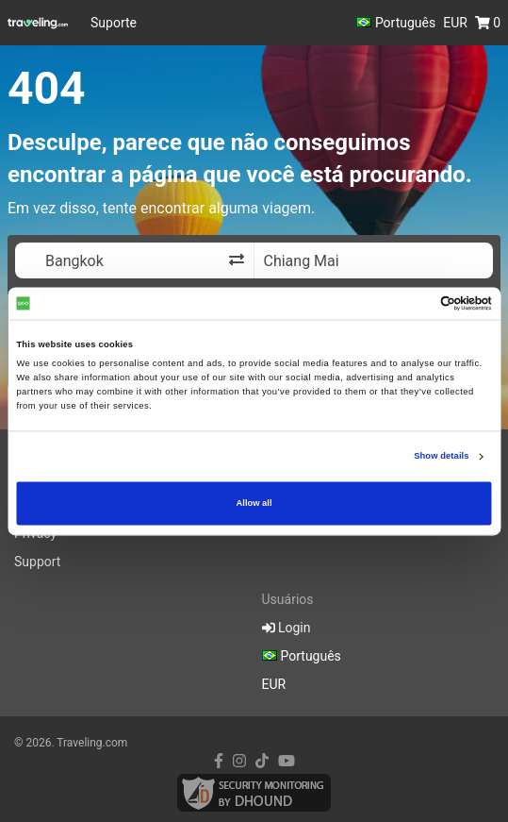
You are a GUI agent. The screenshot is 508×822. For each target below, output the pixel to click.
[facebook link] (218, 761)
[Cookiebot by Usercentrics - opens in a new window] (409, 302)
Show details (441, 456)
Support (37, 561)
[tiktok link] (262, 761)
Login (286, 627)
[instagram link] (239, 761)
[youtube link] (286, 761)
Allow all (254, 503)
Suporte (113, 22)
